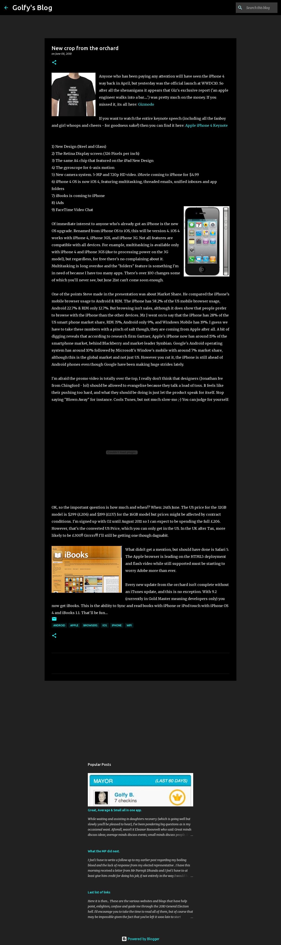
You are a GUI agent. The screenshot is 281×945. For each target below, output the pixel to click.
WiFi (129, 625)
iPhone (117, 625)
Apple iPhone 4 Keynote (206, 125)
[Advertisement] (140, 718)
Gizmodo (146, 104)
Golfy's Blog (32, 7)
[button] (54, 63)
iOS (105, 625)
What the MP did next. (104, 851)
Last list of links (99, 892)
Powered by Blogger (140, 939)
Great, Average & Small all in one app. (115, 810)
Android (59, 625)
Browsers (90, 625)
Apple (74, 625)
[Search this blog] (254, 7)
